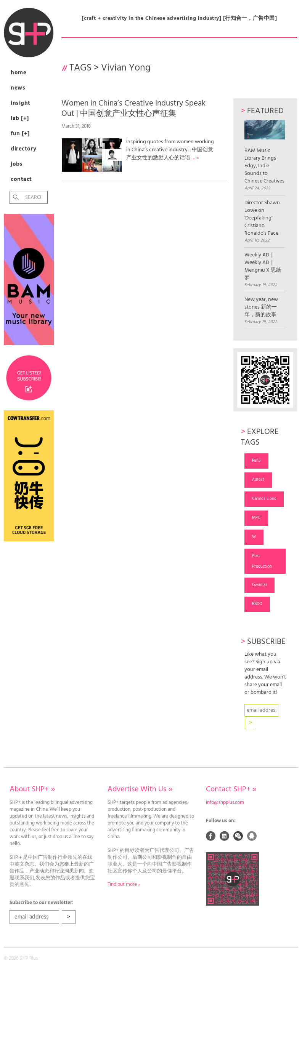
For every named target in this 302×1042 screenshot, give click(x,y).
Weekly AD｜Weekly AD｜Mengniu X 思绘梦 (262, 266)
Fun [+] (20, 133)
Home (18, 72)
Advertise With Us (140, 789)
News (18, 88)
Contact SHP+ (231, 789)
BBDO (257, 603)
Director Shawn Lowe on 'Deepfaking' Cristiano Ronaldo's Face (262, 218)
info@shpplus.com (225, 803)
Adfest (258, 479)
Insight (21, 103)
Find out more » (124, 884)
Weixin (238, 836)
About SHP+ (32, 789)
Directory (24, 149)
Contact (21, 179)
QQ (252, 836)
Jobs (16, 164)
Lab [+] (20, 118)
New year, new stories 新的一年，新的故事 (261, 307)
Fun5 (256, 460)
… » (195, 158)
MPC (256, 517)
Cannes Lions (264, 498)
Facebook (211, 836)
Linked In (225, 836)
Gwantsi (259, 584)
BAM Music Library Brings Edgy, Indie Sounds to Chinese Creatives (264, 152)
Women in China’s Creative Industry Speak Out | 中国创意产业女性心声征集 (133, 108)
